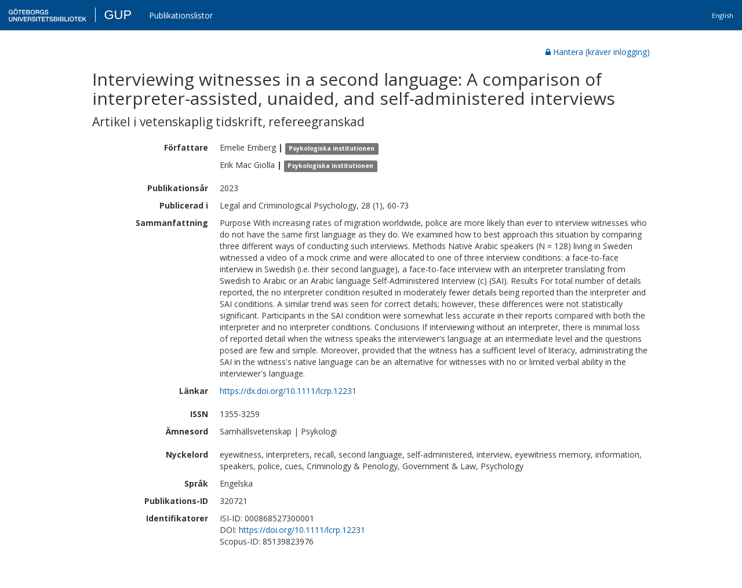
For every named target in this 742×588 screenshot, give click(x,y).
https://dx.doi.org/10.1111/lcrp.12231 (288, 390)
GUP (118, 15)
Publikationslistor (181, 15)
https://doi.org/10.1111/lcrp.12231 (302, 529)
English (722, 15)
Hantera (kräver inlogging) (597, 51)
